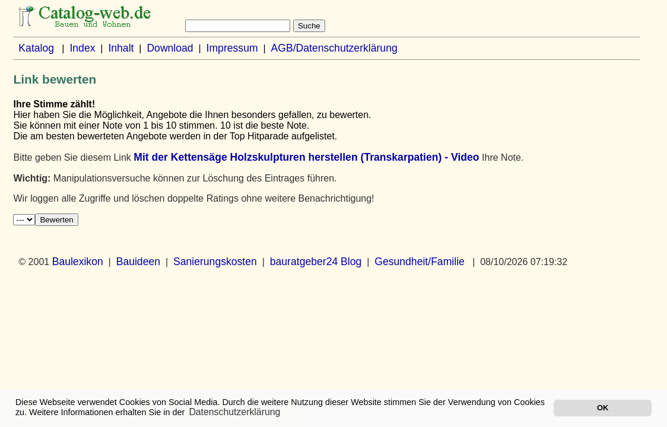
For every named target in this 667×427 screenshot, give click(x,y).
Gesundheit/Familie (419, 261)
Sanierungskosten (215, 261)
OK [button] (602, 407)
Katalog (36, 48)
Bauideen (138, 261)
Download (170, 48)
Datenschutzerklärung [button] (234, 412)
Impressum (232, 48)
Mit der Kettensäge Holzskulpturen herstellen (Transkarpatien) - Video (306, 157)
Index (82, 48)
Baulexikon (77, 261)
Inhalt (121, 48)
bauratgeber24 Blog (316, 261)
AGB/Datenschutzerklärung (334, 48)
